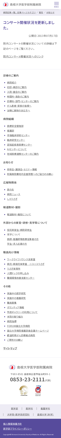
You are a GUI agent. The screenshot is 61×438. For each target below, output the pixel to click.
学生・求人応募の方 (17, 243)
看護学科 (45, 408)
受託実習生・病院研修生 (19, 230)
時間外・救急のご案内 (18, 96)
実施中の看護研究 (16, 298)
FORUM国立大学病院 (18, 326)
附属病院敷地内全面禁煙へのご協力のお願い (30, 174)
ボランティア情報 (15, 307)
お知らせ (50, 12)
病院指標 (12, 321)
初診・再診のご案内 (17, 87)
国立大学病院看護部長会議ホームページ (28, 330)
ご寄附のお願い (15, 339)
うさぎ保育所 (13, 268)
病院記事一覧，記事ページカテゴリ (19, 12)
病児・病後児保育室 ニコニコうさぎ (25, 264)
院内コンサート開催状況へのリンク (23, 56)
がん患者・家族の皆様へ (19, 105)
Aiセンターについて (17, 149)
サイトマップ (10, 348)
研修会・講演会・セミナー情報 (22, 169)
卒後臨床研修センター (18, 135)
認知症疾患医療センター (19, 144)
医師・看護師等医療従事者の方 (23, 239)
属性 (41, 12)
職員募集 (12, 302)
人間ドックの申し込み (18, 273)
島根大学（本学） (45, 414)
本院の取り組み (15, 316)
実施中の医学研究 (16, 293)
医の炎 (10, 189)
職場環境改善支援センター (21, 277)
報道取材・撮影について (19, 214)
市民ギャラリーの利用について (22, 312)
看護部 (10, 130)
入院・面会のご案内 (17, 91)
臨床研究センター (16, 140)
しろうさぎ (12, 199)
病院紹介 (12, 82)
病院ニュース (13, 194)
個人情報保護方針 (12, 423)
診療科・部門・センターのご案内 (23, 101)
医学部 (14, 408)
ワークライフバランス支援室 (21, 259)
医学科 (29, 408)
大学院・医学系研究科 (18, 414)
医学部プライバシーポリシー (17, 428)
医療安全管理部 (15, 126)
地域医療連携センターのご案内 (23, 153)
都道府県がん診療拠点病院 (21, 335)
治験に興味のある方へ (18, 110)
